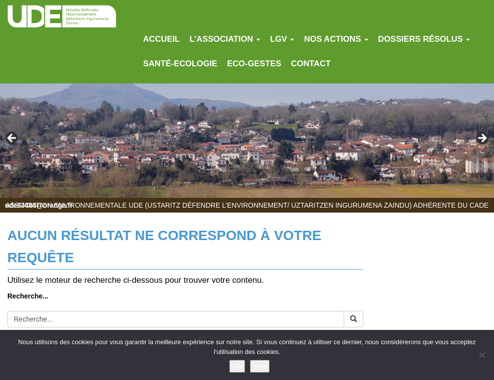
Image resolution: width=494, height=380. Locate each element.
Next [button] (481, 138)
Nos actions (336, 39)
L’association (225, 39)
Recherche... (27, 296)
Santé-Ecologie (180, 63)
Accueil (161, 39)
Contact (311, 63)
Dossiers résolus (424, 39)
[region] (247, 140)
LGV (282, 39)
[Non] (482, 355)
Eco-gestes (254, 63)
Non (260, 366)
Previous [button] (12, 138)
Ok (237, 366)
